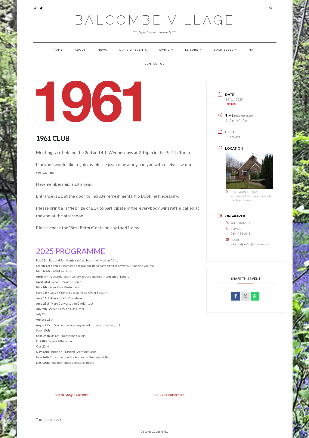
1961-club (54, 419)
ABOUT (80, 49)
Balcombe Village (154, 20)
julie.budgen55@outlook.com (250, 244)
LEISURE (193, 49)
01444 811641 (240, 233)
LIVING (166, 49)
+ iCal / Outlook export (167, 395)
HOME (58, 49)
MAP (252, 49)
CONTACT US (154, 63)
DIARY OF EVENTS (133, 49)
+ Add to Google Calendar (70, 395)
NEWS (102, 49)
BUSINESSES (225, 49)
